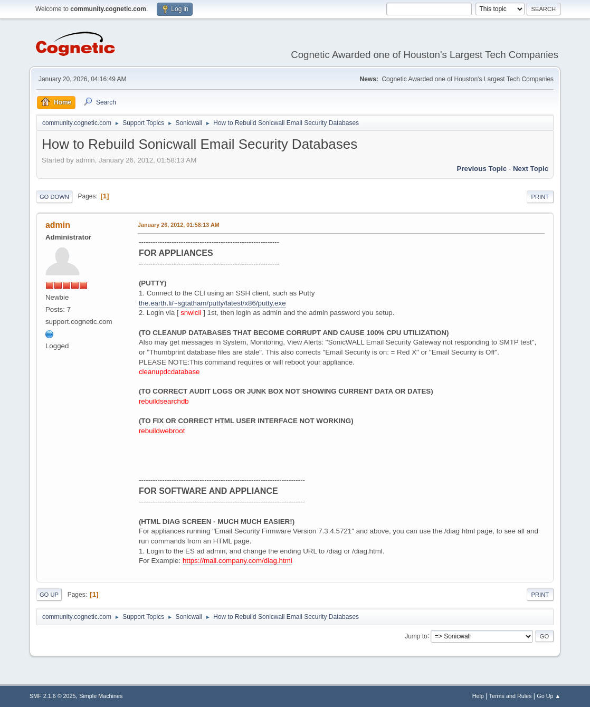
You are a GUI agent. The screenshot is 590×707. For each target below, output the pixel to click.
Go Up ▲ (548, 696)
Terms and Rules (510, 696)
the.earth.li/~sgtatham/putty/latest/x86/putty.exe (212, 303)
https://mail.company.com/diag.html (237, 561)
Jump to (416, 635)
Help (478, 696)
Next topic (530, 169)
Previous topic (482, 169)
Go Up (49, 594)
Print (540, 197)
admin (57, 225)
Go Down (54, 197)
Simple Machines (100, 696)
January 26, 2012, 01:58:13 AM (179, 225)
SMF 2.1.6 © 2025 (53, 696)
